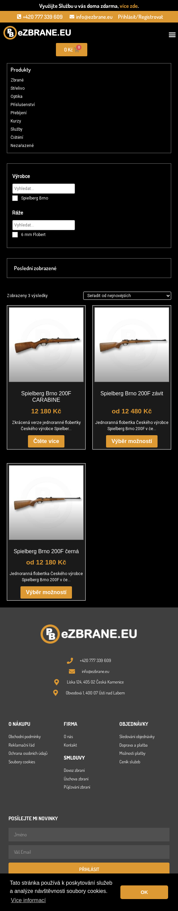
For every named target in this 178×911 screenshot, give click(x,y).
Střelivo (18, 88)
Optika (17, 96)
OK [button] (144, 892)
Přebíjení (19, 113)
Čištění (17, 137)
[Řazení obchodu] (127, 296)
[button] (172, 34)
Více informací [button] (28, 900)
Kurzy (16, 121)
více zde (129, 5)
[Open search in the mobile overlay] (133, 49)
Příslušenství (23, 104)
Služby (17, 129)
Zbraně (17, 80)
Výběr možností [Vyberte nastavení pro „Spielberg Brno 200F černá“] (46, 592)
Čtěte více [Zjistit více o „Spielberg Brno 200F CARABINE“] (46, 441)
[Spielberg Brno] (15, 198)
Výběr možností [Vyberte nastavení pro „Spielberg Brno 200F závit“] (132, 441)
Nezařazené (22, 145)
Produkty (21, 69)
